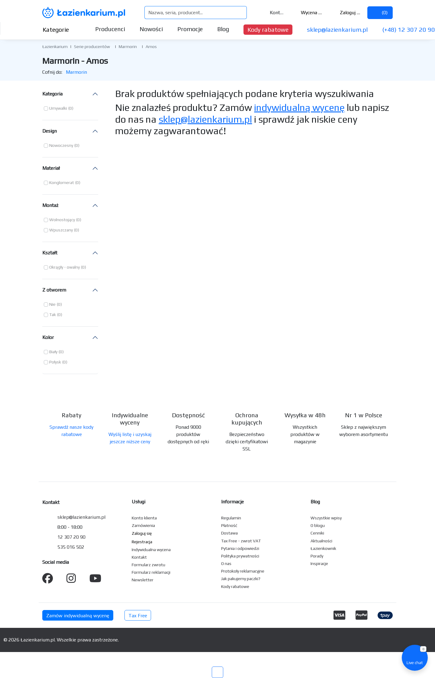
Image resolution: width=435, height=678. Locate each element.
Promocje (190, 28)
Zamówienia (143, 525)
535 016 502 (70, 547)
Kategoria (52, 94)
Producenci (110, 28)
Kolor (48, 337)
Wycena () (308, 12)
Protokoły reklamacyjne (242, 571)
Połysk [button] (55, 362)
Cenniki (317, 533)
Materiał (51, 168)
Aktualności (321, 540)
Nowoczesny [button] (61, 145)
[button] (58, 108)
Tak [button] (52, 314)
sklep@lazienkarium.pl (337, 29)
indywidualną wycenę (299, 107)
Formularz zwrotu (148, 564)
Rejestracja (142, 541)
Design (49, 131)
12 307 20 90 (71, 537)
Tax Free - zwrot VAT (241, 540)
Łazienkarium (55, 46)
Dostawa (229, 533)
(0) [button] (70, 108)
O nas (226, 563)
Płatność (229, 525)
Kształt (49, 253)
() (380, 12)
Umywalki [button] (58, 108)
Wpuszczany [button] (61, 230)
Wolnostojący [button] (62, 219)
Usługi (138, 502)
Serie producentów (92, 46)
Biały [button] (53, 351)
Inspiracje (319, 563)
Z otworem (54, 290)
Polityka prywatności (240, 556)
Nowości (151, 28)
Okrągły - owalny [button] (64, 267)
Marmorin (128, 46)
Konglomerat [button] (61, 182)
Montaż (50, 205)
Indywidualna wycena (151, 549)
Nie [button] (52, 304)
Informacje (232, 502)
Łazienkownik (323, 548)
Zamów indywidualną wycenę (77, 615)
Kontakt (273, 12)
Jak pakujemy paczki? (240, 578)
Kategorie (61, 29)
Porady (317, 556)
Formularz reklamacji (151, 572)
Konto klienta (144, 517)
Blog (223, 28)
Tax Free (137, 615)
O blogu (318, 525)
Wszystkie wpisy (326, 517)
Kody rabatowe (267, 29)
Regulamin (231, 517)
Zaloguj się (346, 12)
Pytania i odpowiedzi (240, 548)
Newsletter (142, 579)
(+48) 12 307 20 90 (408, 29)
